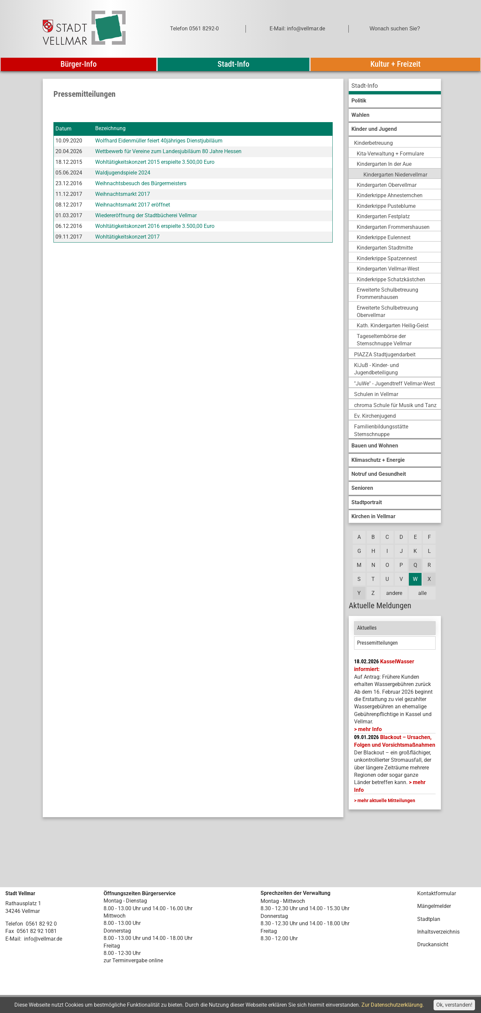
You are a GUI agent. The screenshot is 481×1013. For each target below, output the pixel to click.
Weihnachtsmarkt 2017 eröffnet (132, 205)
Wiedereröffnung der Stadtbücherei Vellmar (146, 215)
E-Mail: (13, 939)
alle (422, 593)
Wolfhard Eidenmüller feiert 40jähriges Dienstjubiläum (158, 140)
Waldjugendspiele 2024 (122, 173)
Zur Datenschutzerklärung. (392, 1005)
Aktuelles (367, 628)
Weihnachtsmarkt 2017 (122, 194)
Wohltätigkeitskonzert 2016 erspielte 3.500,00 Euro (154, 226)
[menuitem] (395, 86)
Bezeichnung (110, 128)
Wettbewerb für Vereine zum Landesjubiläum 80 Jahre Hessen (168, 151)
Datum (63, 128)
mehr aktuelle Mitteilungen (386, 800)
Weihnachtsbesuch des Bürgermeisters (140, 183)
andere (394, 593)
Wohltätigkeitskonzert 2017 (127, 237)
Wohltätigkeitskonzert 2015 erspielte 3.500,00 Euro (154, 162)
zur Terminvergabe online (133, 960)
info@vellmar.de (43, 939)
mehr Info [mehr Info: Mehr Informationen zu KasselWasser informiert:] (370, 729)
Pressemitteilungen (377, 643)
